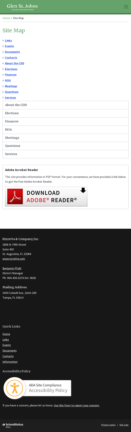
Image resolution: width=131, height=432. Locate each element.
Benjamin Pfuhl (11, 268)
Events (9, 46)
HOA (8, 80)
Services (10, 97)
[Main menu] (126, 6)
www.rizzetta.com (13, 259)
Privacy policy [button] (108, 425)
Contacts (11, 57)
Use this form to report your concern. (77, 405)
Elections (11, 69)
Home (6, 18)
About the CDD (14, 63)
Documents (12, 52)
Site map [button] (124, 425)
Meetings (11, 86)
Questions (11, 92)
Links (8, 40)
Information (9, 362)
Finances (10, 74)
